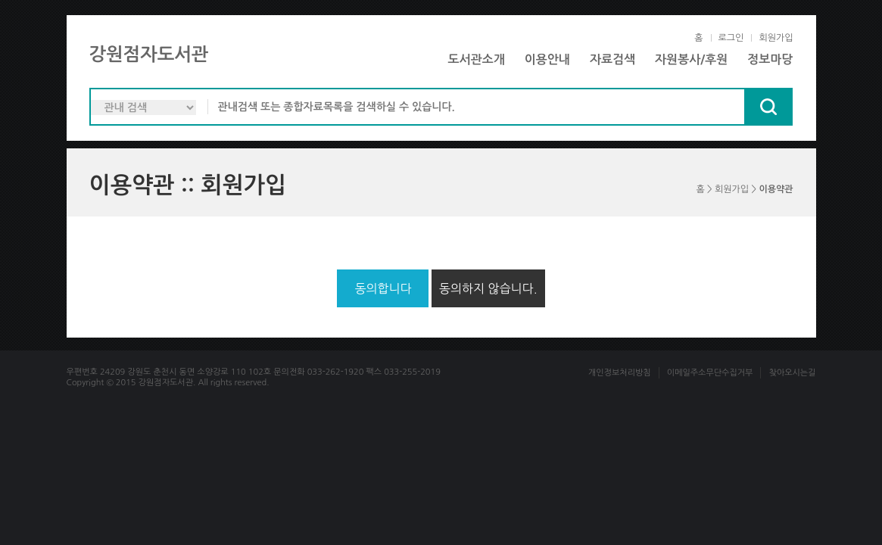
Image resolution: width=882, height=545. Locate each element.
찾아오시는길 (791, 373)
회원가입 (776, 37)
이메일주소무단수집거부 (710, 373)
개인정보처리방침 (619, 373)
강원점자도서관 (149, 54)
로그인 (731, 37)
